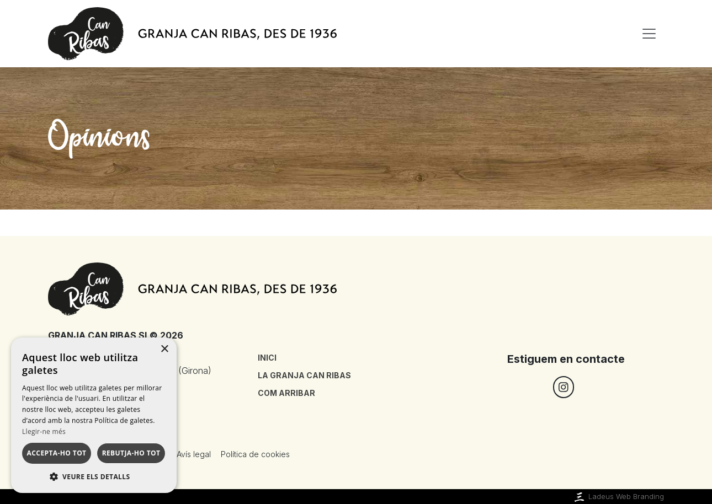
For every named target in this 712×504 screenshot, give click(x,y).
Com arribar (286, 393)
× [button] (164, 349)
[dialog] (94, 415)
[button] (94, 476)
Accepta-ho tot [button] (57, 453)
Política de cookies (255, 454)
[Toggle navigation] (649, 33)
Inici (267, 357)
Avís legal (194, 454)
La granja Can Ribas (304, 375)
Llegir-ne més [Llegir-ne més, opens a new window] (44, 431)
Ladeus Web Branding (618, 496)
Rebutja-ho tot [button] (131, 453)
